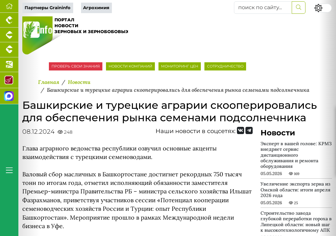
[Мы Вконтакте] (240, 130)
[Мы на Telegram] (249, 130)
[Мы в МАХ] (9, 96)
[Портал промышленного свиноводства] (9, 35)
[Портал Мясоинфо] (9, 80)
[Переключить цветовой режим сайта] (323, 8)
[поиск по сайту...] (263, 7)
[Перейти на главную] (9, 6)
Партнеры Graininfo (48, 7)
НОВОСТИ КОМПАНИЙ (130, 66)
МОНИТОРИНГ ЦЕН (179, 66)
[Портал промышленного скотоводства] (9, 49)
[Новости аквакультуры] (9, 64)
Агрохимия (96, 7)
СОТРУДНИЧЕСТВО (225, 66)
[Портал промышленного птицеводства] (9, 20)
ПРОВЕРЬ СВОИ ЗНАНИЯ (76, 66)
